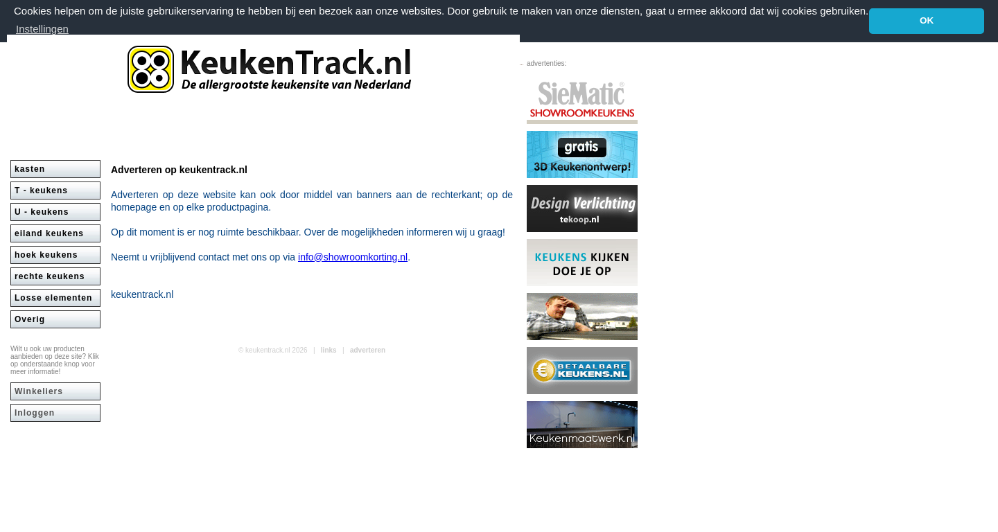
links (329, 349)
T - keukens (41, 190)
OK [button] (927, 20)
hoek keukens (46, 254)
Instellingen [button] (42, 29)
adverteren (367, 349)
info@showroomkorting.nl (353, 256)
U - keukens (42, 211)
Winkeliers (39, 391)
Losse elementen (53, 297)
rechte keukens (50, 276)
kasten (30, 168)
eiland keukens (49, 233)
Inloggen (35, 412)
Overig (30, 318)
